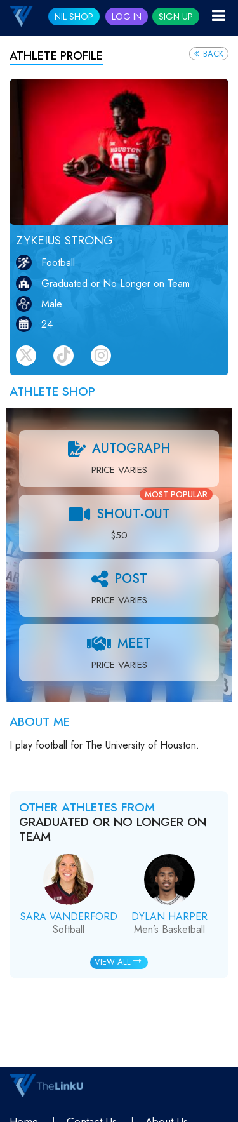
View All (118, 962)
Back (208, 54)
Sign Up (176, 16)
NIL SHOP (74, 16)
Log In (127, 16)
